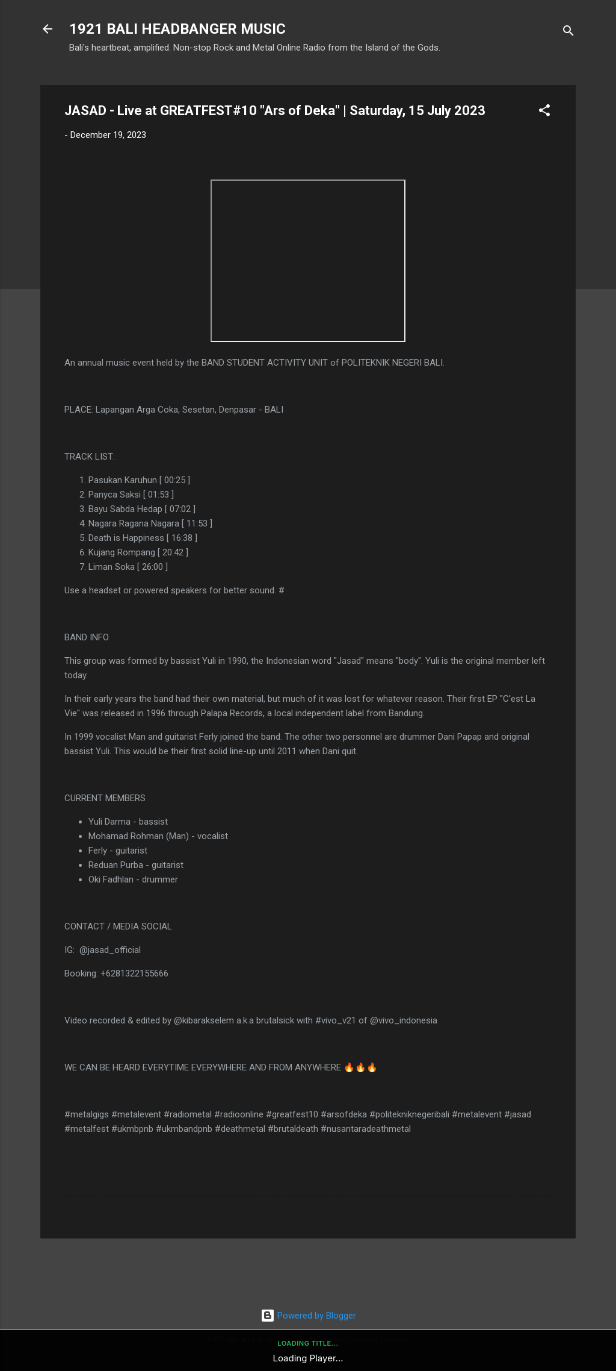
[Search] (568, 32)
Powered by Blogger (308, 1315)
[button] (544, 112)
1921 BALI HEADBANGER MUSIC (177, 28)
